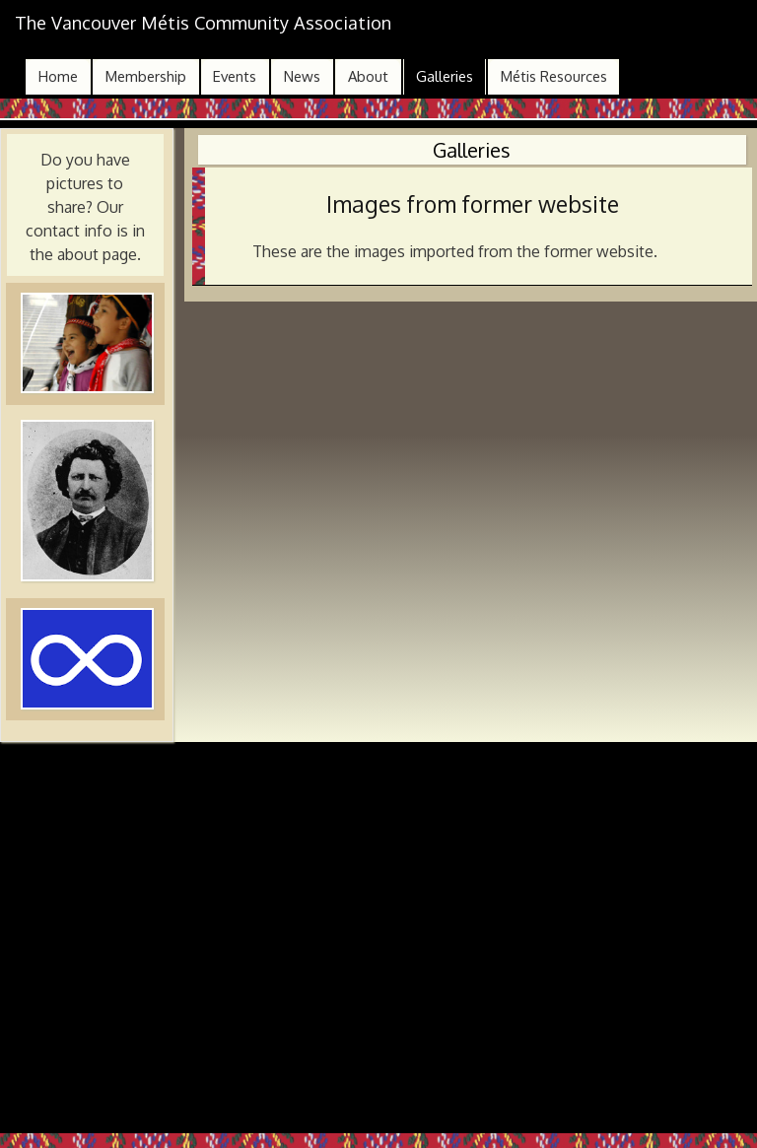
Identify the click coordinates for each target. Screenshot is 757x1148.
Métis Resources (554, 76)
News (302, 76)
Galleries (444, 76)
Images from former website (472, 204)
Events (234, 76)
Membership (145, 76)
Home (58, 76)
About (368, 76)
